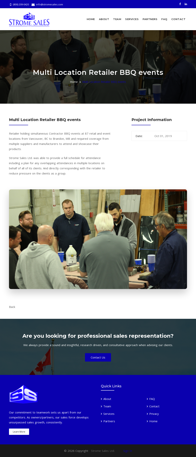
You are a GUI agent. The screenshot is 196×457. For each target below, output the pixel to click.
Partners (150, 19)
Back (12, 307)
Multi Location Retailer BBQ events (104, 81)
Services (132, 19)
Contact (178, 19)
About (104, 19)
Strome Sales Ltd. (103, 451)
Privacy (154, 414)
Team (117, 19)
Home (91, 19)
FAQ (164, 19)
